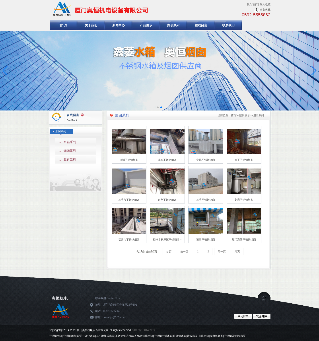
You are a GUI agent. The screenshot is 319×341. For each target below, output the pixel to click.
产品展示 (146, 25)
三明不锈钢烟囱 (205, 199)
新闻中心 (118, 25)
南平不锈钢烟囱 (244, 159)
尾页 (237, 251)
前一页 (184, 251)
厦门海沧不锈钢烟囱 (244, 239)
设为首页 (252, 4)
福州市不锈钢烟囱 (129, 239)
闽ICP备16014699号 (144, 330)
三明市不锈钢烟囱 (129, 199)
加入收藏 (265, 4)
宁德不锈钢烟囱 (205, 159)
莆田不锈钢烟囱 (205, 239)
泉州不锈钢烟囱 (167, 199)
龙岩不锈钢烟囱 (244, 199)
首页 (233, 115)
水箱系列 (70, 142)
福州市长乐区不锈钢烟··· (167, 239)
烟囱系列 (70, 151)
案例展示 (173, 25)
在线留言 (201, 25)
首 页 (64, 25)
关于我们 (91, 25)
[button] (314, 71)
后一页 (222, 251)
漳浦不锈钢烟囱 (129, 159)
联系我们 (228, 25)
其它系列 (70, 159)
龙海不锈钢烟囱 (167, 159)
